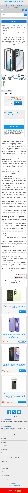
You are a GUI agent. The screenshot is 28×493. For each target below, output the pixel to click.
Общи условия (5, 472)
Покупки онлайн (17, 485)
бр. (13, 103)
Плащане (5, 449)
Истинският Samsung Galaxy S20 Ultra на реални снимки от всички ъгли (14, 422)
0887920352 (6, 1)
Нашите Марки (5, 475)
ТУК (19, 490)
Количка (26, 10)
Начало (4, 438)
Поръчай (6, 103)
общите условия (15, 130)
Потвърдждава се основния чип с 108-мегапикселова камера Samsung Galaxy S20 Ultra (13, 429)
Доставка (5, 445)
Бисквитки (4, 465)
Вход (23, 10)
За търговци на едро (7, 479)
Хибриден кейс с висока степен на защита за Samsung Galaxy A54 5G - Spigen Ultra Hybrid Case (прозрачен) (14, 366)
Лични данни (5, 468)
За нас (4, 442)
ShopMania (10, 485)
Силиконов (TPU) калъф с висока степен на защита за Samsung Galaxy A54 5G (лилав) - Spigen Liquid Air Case (14, 336)
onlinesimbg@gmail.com (17, 1)
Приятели (4, 461)
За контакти (6, 452)
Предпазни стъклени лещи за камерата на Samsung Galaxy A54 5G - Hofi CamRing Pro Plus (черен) (13, 306)
